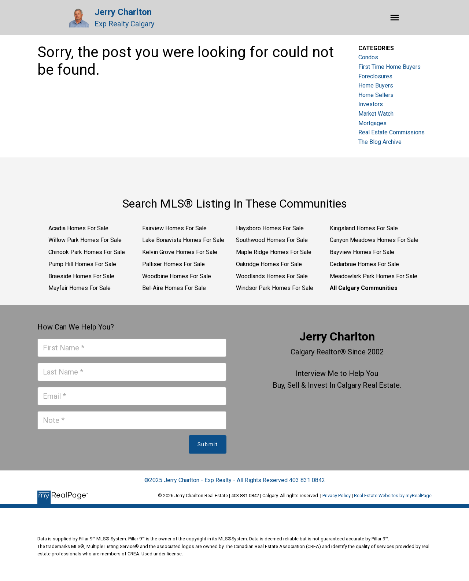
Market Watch (376, 113)
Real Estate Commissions (391, 132)
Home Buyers (375, 85)
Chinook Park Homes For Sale (86, 252)
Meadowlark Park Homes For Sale (373, 276)
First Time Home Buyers (389, 66)
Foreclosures (375, 76)
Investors (370, 104)
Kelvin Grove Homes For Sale (179, 252)
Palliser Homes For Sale (173, 264)
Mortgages (372, 123)
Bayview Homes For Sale (362, 252)
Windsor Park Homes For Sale (274, 287)
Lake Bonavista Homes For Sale (183, 240)
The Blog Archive (380, 141)
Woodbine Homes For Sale (176, 276)
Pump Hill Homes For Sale (82, 264)
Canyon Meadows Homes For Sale (374, 240)
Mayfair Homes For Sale (79, 287)
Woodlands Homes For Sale (272, 276)
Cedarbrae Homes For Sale (364, 264)
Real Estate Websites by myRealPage (393, 495)
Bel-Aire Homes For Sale (174, 287)
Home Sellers (376, 95)
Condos (368, 57)
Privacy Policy (336, 495)
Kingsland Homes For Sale (364, 228)
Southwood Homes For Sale (272, 240)
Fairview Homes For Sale (174, 228)
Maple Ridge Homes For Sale (273, 252)
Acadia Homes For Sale (78, 228)
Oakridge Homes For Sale (269, 264)
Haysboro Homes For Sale (270, 228)
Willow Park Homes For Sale (85, 240)
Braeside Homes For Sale (81, 276)
